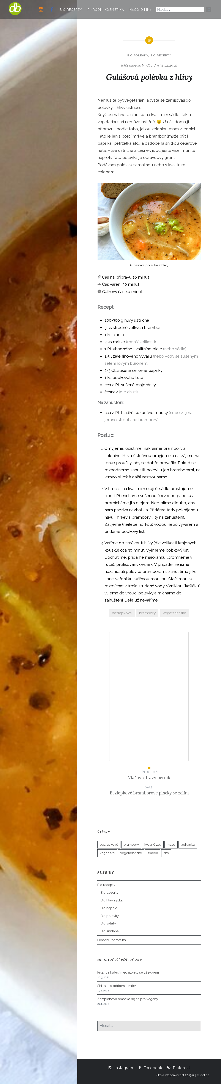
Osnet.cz (203, 1075)
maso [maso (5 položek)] (171, 845)
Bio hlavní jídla (112, 900)
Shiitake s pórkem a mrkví (116, 986)
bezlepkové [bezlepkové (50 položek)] (109, 845)
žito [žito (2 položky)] (166, 853)
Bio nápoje (109, 908)
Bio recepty (71, 9)
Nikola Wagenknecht (169, 1075)
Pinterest (181, 1067)
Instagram (123, 1067)
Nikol (147, 65)
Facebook (153, 1067)
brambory (147, 613)
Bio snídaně (110, 931)
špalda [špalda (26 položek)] (152, 853)
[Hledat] (208, 9)
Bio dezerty (109, 893)
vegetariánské (174, 613)
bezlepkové (122, 613)
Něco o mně (140, 9)
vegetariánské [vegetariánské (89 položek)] (131, 853)
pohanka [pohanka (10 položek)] (188, 845)
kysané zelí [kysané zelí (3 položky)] (152, 845)
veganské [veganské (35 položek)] (107, 853)
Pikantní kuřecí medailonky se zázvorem (128, 972)
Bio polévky (137, 55)
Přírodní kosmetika (105, 9)
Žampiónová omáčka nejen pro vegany (127, 999)
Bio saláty (108, 923)
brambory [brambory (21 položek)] (131, 845)
